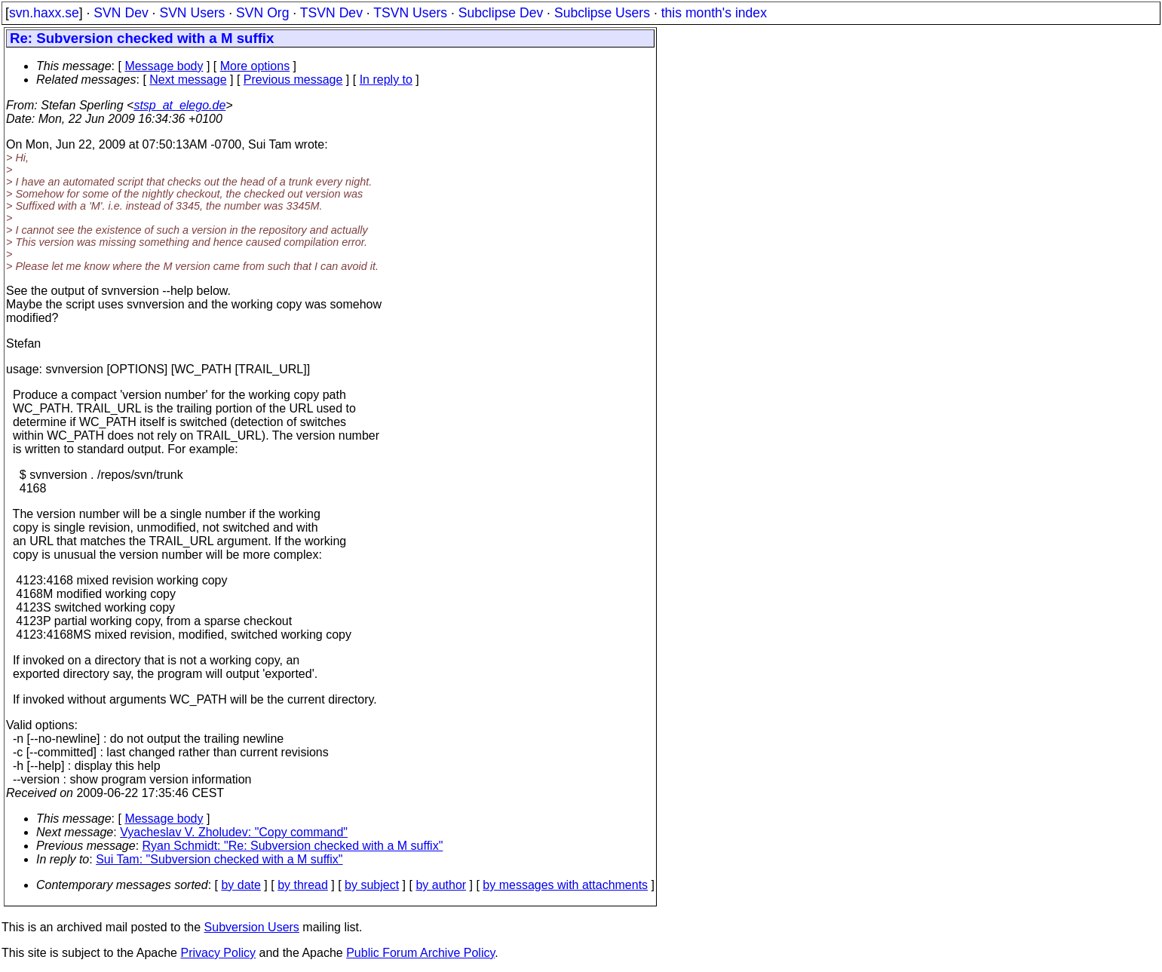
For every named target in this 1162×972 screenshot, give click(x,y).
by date (240, 884)
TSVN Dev (331, 12)
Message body (163, 66)
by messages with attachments (565, 884)
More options (255, 66)
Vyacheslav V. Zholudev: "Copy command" (234, 832)
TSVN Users (410, 12)
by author (440, 884)
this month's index (714, 12)
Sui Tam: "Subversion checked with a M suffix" (219, 859)
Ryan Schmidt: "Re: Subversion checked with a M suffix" (293, 845)
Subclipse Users (602, 12)
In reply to (386, 79)
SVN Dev (121, 12)
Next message (187, 79)
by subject (372, 884)
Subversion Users (251, 927)
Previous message (293, 79)
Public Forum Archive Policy (420, 952)
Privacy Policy (218, 952)
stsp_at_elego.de (179, 105)
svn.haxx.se (44, 12)
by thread (302, 884)
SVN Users (192, 12)
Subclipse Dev (500, 12)
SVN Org (262, 12)
